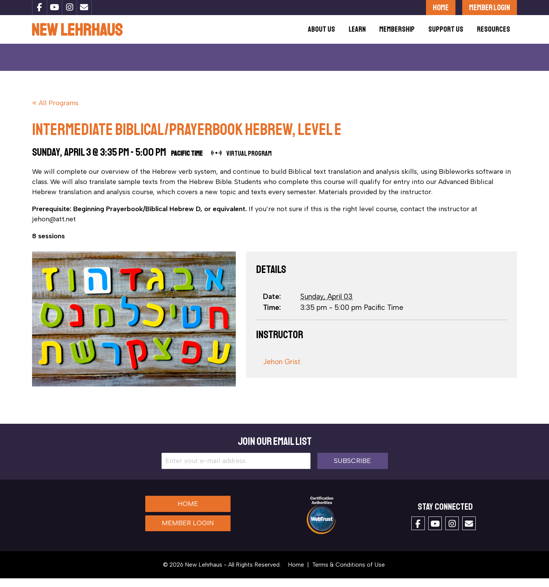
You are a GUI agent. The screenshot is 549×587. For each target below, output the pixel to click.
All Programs (58, 111)
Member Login (489, 7)
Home (441, 7)
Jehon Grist (281, 370)
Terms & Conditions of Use (348, 573)
